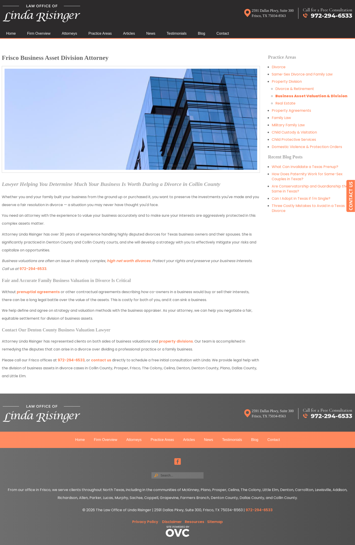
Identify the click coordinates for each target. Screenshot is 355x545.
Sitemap (215, 521)
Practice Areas (100, 33)
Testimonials (177, 33)
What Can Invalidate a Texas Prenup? (305, 166)
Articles (129, 33)
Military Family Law (288, 125)
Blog (201, 33)
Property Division (287, 81)
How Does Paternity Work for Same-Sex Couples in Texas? (307, 176)
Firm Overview (38, 33)
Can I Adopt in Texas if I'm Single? (301, 198)
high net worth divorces (129, 260)
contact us (101, 360)
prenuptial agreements (38, 291)
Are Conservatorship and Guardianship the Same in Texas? (310, 189)
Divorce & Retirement (294, 88)
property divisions (176, 341)
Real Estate (285, 103)
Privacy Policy (145, 521)
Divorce (278, 67)
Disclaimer (172, 521)
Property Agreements (292, 110)
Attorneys (69, 33)
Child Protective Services (294, 139)
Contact (222, 33)
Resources (194, 521)
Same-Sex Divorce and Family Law (302, 74)
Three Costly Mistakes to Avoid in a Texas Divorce (308, 208)
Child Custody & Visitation (294, 132)
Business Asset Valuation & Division (311, 96)
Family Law (281, 117)
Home (11, 33)
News (150, 33)
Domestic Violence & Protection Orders (307, 146)
